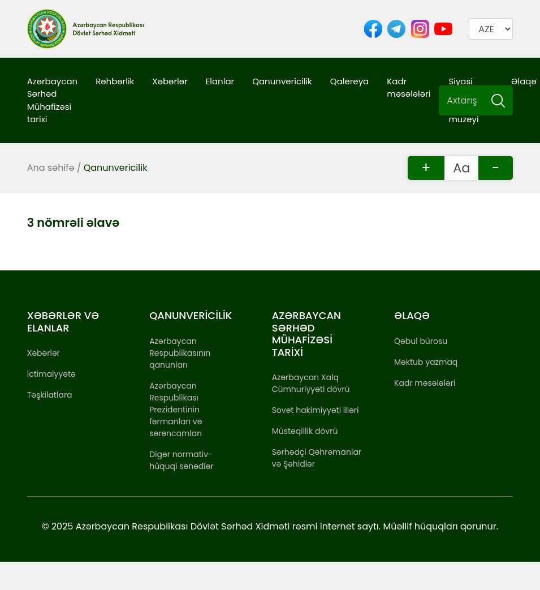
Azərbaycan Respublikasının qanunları (179, 353)
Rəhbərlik (115, 81)
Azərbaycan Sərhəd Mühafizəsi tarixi (52, 100)
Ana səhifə (51, 167)
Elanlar (220, 81)
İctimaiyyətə (51, 374)
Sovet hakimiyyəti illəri (315, 410)
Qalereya (349, 81)
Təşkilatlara (49, 394)
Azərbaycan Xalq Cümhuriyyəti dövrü (311, 383)
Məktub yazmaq (425, 362)
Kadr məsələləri (408, 87)
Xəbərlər (169, 81)
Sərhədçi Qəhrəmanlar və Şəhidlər (316, 458)
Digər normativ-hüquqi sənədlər (181, 460)
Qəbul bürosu (420, 341)
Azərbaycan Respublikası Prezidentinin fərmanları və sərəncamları (175, 409)
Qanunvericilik (282, 81)
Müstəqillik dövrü (305, 431)
